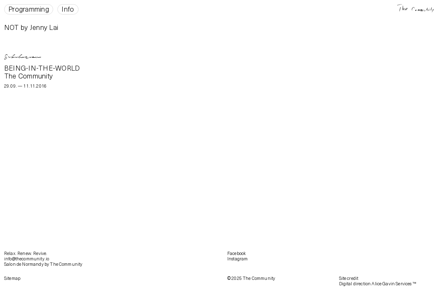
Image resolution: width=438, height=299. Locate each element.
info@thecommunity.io (26, 258)
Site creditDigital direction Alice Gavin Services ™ (377, 281)
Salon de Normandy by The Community (43, 264)
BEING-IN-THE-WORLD (42, 68)
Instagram (237, 258)
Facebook (236, 253)
